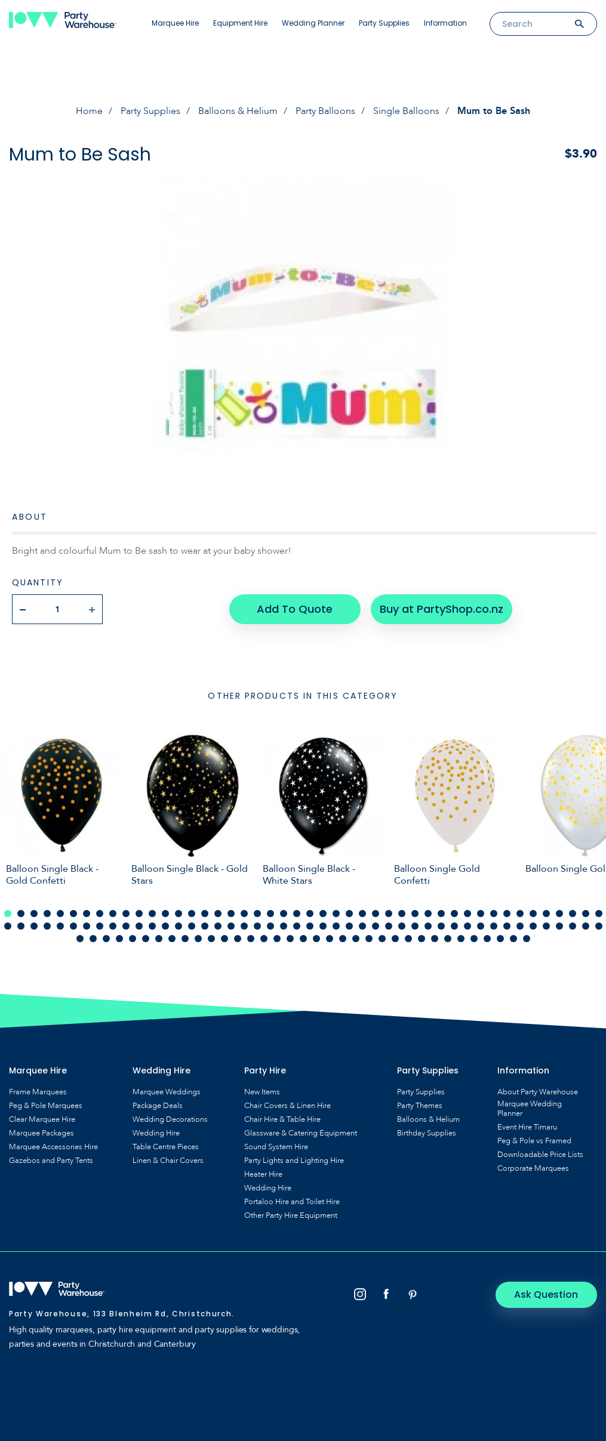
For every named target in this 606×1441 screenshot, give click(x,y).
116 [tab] (382, 938)
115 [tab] (369, 938)
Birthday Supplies (426, 1133)
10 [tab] (126, 913)
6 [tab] (73, 913)
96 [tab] (119, 938)
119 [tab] (421, 938)
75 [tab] (375, 926)
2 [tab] (20, 913)
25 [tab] (323, 913)
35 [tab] (454, 913)
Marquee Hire (175, 23)
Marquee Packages (41, 1133)
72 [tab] (336, 926)
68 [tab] (283, 926)
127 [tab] (526, 938)
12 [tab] (152, 913)
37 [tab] (480, 913)
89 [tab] (559, 926)
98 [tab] (145, 938)
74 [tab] (362, 926)
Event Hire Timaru (527, 1127)
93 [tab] (80, 938)
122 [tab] (461, 938)
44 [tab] (572, 913)
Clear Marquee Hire (42, 1119)
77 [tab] (401, 926)
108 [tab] (277, 938)
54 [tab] (99, 926)
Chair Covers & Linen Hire (287, 1105)
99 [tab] (158, 938)
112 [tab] (329, 938)
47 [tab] (7, 926)
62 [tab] (204, 926)
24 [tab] (309, 913)
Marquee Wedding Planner (529, 1108)
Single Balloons (406, 111)
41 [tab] (533, 913)
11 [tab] (139, 913)
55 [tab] (112, 926)
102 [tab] (198, 938)
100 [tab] (172, 938)
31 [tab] (401, 913)
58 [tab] (152, 926)
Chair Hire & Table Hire (282, 1119)
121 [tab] (447, 938)
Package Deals (158, 1105)
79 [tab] (428, 926)
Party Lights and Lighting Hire (294, 1160)
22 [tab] (283, 913)
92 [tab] (598, 926)
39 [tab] (506, 913)
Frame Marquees (38, 1092)
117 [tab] (395, 938)
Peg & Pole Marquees (45, 1105)
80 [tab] (441, 926)
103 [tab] (211, 938)
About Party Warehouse (537, 1092)
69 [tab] (296, 926)
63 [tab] (218, 926)
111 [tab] (316, 938)
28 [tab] (362, 913)
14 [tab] (178, 913)
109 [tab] (290, 938)
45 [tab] (585, 913)
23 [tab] (296, 913)
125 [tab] (500, 938)
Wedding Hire (156, 1133)
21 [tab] (270, 913)
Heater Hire (263, 1174)
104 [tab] (224, 938)
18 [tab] (231, 913)
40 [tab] (520, 913)
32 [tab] (415, 913)
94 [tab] (93, 938)
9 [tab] (112, 913)
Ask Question (547, 1294)
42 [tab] (546, 913)
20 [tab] (257, 913)
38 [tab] (493, 913)
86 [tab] (520, 926)
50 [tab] (47, 926)
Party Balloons (325, 111)
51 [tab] (60, 926)
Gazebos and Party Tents (51, 1160)
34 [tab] (441, 913)
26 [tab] (336, 913)
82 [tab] (467, 926)
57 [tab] (139, 926)
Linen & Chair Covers (168, 1160)
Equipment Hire (240, 23)
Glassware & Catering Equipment (300, 1133)
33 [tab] (428, 913)
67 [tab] (270, 926)
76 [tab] (388, 926)
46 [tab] (598, 913)
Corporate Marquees (533, 1168)
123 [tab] (474, 938)
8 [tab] (99, 913)
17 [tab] (218, 913)
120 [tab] (434, 938)
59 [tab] (165, 926)
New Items (262, 1092)
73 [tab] (349, 926)
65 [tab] (244, 926)
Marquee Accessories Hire (53, 1147)
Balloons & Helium (238, 111)
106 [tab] (250, 938)
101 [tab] (185, 938)
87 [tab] (533, 926)
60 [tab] (178, 926)
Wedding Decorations (170, 1119)
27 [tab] (349, 913)
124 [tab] (487, 938)
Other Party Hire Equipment (290, 1215)
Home (89, 111)
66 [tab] (257, 926)
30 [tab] (388, 913)
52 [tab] (73, 926)
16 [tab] (204, 913)
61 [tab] (191, 926)
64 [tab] (231, 926)
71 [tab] (323, 926)
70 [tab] (309, 926)
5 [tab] (60, 913)
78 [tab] (415, 926)
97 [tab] (132, 938)
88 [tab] (546, 926)
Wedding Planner (313, 23)
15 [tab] (191, 913)
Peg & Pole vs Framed (534, 1141)
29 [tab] (375, 913)
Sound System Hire (276, 1147)
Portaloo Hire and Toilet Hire (292, 1202)
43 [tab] (559, 913)
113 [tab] (342, 938)
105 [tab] (237, 938)
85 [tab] (506, 926)
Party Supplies (384, 23)
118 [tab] (408, 938)
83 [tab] (480, 926)
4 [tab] (47, 913)
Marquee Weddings (167, 1092)
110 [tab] (303, 938)
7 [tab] (86, 913)
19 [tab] (244, 913)
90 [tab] (572, 926)
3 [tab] (34, 913)
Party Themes (419, 1105)
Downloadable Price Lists (540, 1154)
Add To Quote (295, 608)
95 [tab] (106, 938)
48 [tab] (20, 926)
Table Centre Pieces (166, 1147)
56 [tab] (126, 926)
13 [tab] (165, 913)
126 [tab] (513, 938)
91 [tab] (585, 926)
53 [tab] (86, 926)
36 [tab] (467, 913)
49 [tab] (34, 926)
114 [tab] (355, 938)
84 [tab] (493, 926)
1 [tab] (7, 913)
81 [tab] (454, 926)
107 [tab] (263, 938)
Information (445, 23)
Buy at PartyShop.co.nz (441, 608)
